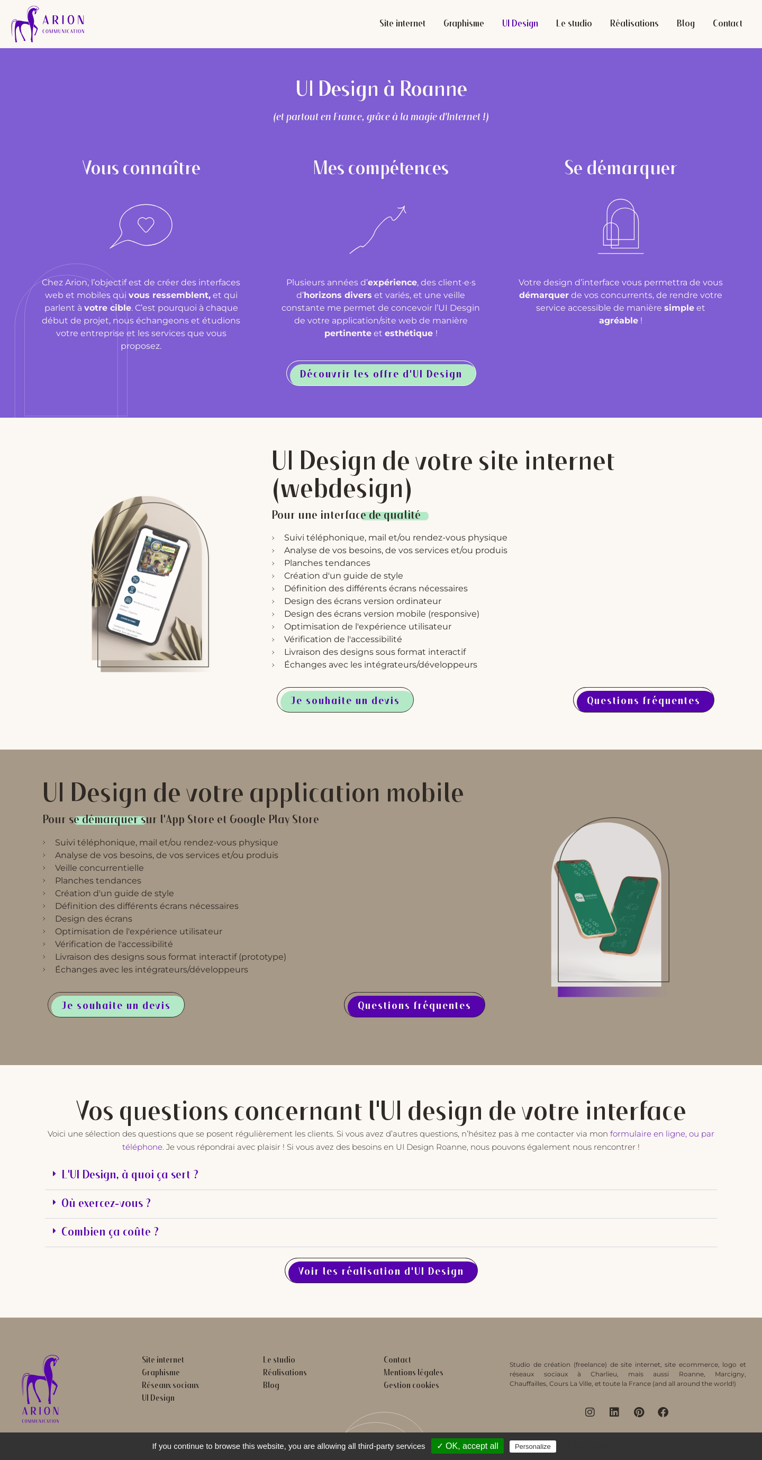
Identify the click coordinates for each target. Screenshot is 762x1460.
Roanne (691, 1374)
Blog (686, 24)
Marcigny (730, 1374)
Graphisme (463, 24)
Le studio (574, 24)
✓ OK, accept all (467, 1445)
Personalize (533, 1446)
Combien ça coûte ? (110, 1232)
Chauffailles (528, 1383)
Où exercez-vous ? (106, 1204)
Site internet (402, 24)
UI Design (520, 24)
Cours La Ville (570, 1383)
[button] (381, 1175)
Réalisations (634, 24)
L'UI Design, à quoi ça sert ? (129, 1175)
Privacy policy (589, 1446)
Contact (727, 24)
